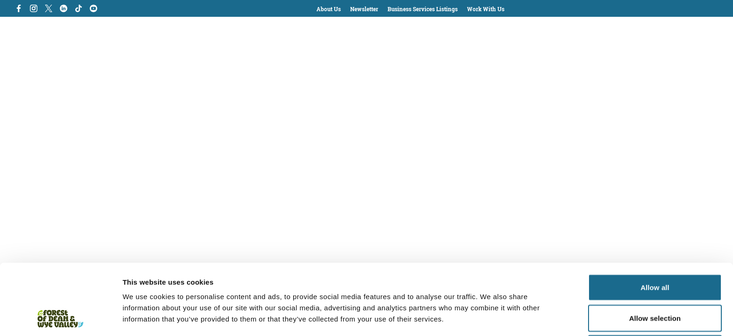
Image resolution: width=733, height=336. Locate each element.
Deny (654, 282)
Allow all (654, 221)
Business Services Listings (423, 9)
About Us (328, 9)
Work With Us (485, 9)
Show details (490, 318)
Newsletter (364, 9)
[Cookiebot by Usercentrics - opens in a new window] (60, 318)
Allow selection (655, 252)
